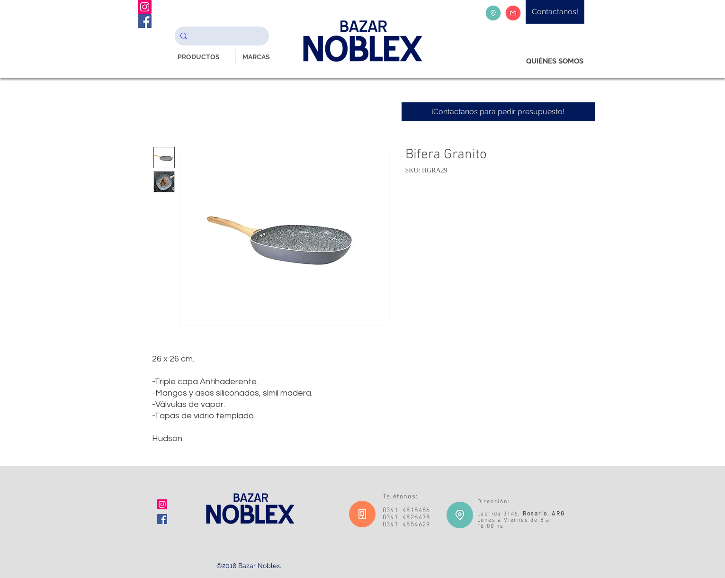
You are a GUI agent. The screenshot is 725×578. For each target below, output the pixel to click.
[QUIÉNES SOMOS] (554, 61)
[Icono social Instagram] (162, 504)
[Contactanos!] (555, 12)
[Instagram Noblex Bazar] (145, 7)
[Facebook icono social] (162, 519)
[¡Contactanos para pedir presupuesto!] (498, 111)
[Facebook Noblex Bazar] (145, 21)
